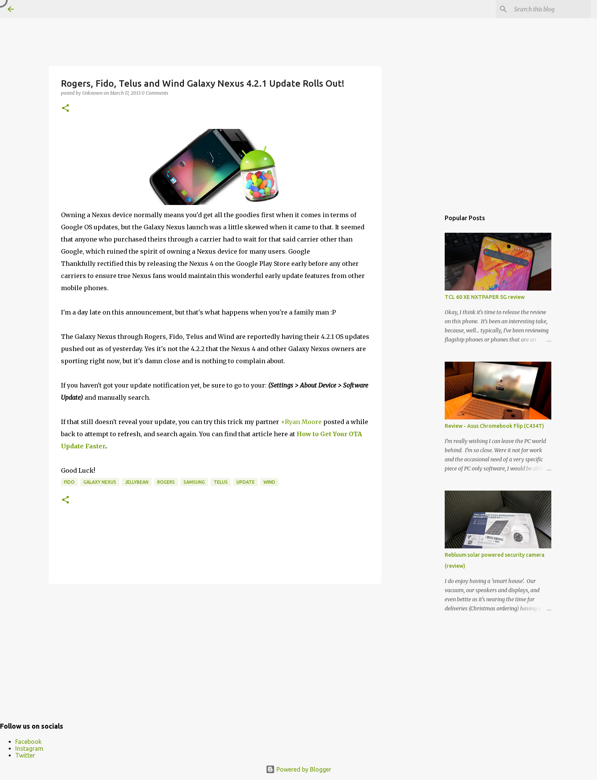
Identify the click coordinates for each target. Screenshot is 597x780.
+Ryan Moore (301, 422)
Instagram (29, 748)
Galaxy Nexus (99, 482)
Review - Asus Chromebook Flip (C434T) (494, 426)
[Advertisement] (215, 648)
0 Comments (155, 93)
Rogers (166, 482)
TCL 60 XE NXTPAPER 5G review (485, 297)
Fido (69, 482)
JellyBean (136, 482)
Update (245, 482)
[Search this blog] (551, 9)
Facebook (28, 741)
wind (269, 482)
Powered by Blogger (298, 769)
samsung (194, 482)
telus (221, 482)
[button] (65, 108)
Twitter (25, 755)
